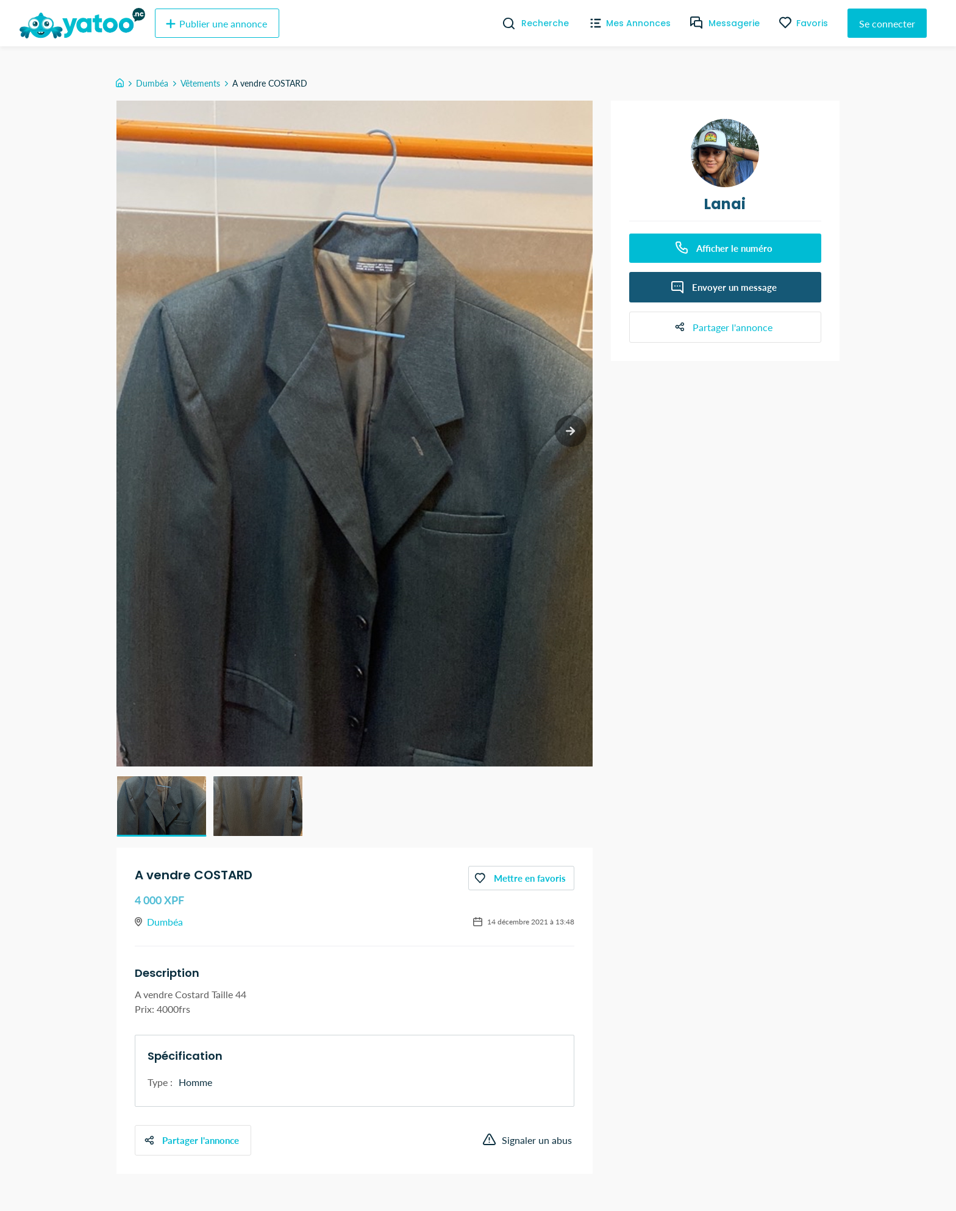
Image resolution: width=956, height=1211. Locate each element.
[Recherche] (504, 23)
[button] (161, 806)
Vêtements (200, 83)
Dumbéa (152, 83)
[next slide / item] (570, 432)
